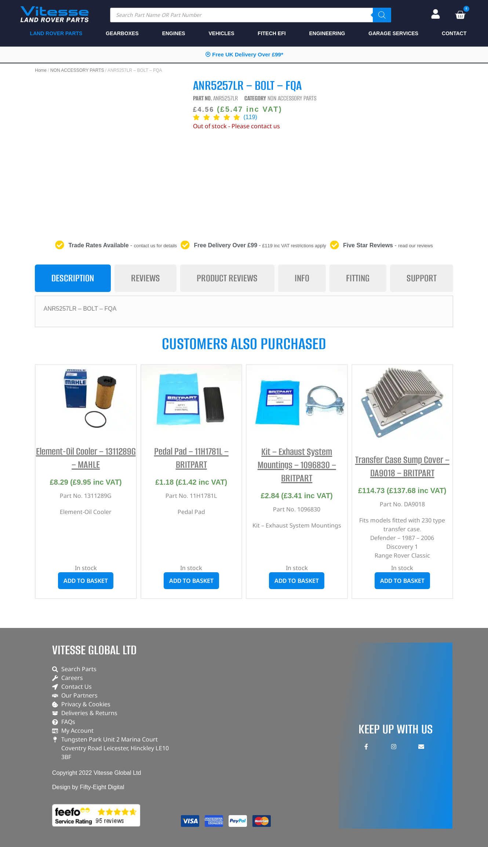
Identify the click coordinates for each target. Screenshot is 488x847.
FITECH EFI (271, 33)
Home (41, 70)
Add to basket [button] (85, 581)
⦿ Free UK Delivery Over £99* (244, 54)
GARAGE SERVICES (393, 33)
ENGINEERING (327, 33)
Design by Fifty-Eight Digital (88, 787)
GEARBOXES (122, 33)
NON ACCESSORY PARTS (77, 70)
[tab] (73, 278)
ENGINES (173, 33)
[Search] (382, 15)
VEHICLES (221, 33)
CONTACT (454, 33)
